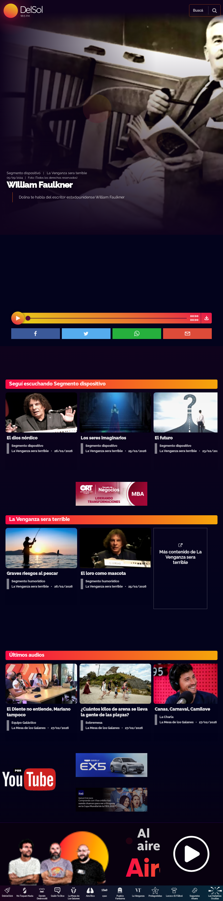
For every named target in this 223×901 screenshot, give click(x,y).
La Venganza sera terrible (67, 173)
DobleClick (7, 896)
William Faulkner (39, 185)
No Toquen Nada (24, 896)
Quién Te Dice (57, 896)
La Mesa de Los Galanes (74, 897)
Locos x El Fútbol (174, 896)
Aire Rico (90, 896)
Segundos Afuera (195, 897)
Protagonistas (155, 896)
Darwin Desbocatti (42, 897)
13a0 (104, 896)
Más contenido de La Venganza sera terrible (180, 557)
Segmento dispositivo (23, 173)
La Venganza (138, 896)
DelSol (31, 9)
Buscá (198, 10)
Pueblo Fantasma (120, 897)
